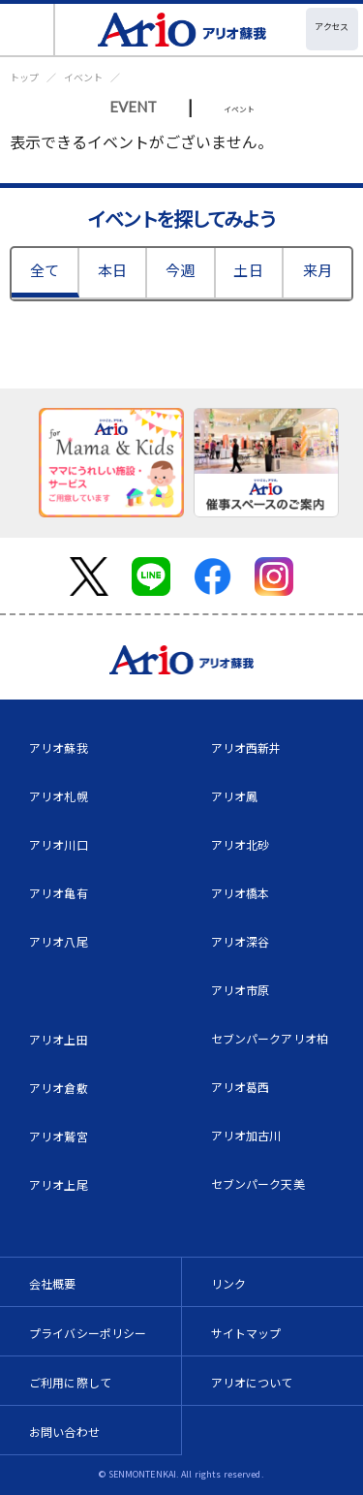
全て (44, 270)
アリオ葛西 (240, 1086)
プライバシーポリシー (88, 1332)
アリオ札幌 (58, 796)
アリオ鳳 (234, 796)
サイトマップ (246, 1332)
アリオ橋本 (240, 893)
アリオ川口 (58, 844)
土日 (247, 270)
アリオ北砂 (240, 844)
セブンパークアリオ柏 (270, 1038)
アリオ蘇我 (58, 747)
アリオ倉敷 (58, 1087)
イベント (83, 77)
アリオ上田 (58, 1039)
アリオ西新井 (246, 747)
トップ (24, 77)
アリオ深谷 (240, 941)
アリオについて (252, 1382)
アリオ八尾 (58, 941)
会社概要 (52, 1283)
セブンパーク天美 (258, 1183)
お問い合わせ (64, 1431)
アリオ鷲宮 (58, 1136)
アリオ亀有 (58, 893)
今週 (180, 270)
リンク (228, 1283)
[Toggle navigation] (27, 29)
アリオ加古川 (246, 1135)
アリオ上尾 (58, 1184)
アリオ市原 (240, 989)
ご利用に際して (70, 1382)
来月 (317, 270)
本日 (112, 270)
